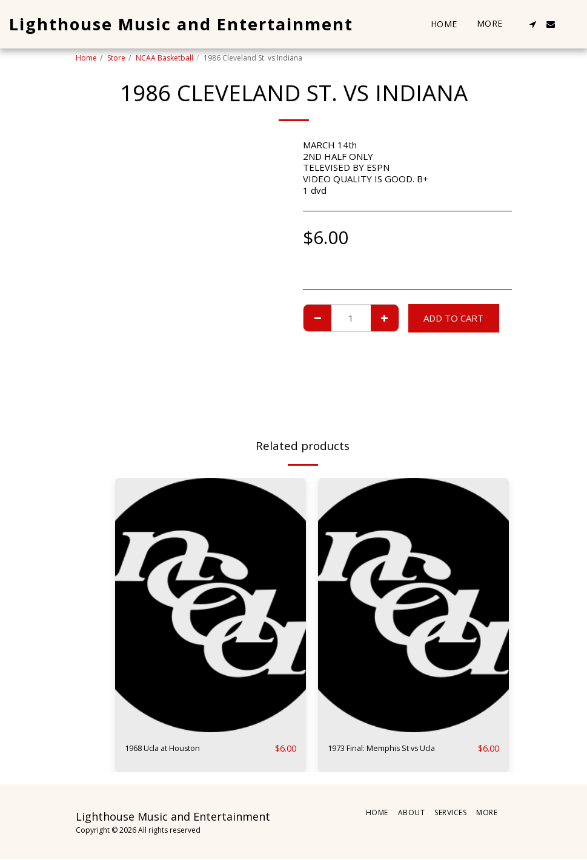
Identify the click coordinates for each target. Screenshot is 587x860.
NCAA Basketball (164, 58)
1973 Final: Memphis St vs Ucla (392, 749)
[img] (210, 605)
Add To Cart (453, 318)
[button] (532, 24)
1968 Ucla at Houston (170, 749)
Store (116, 58)
